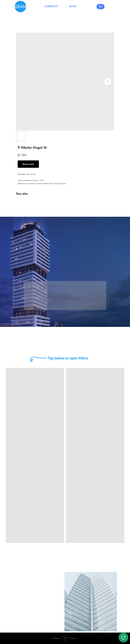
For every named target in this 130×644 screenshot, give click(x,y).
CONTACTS (51, 6)
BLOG (73, 6)
